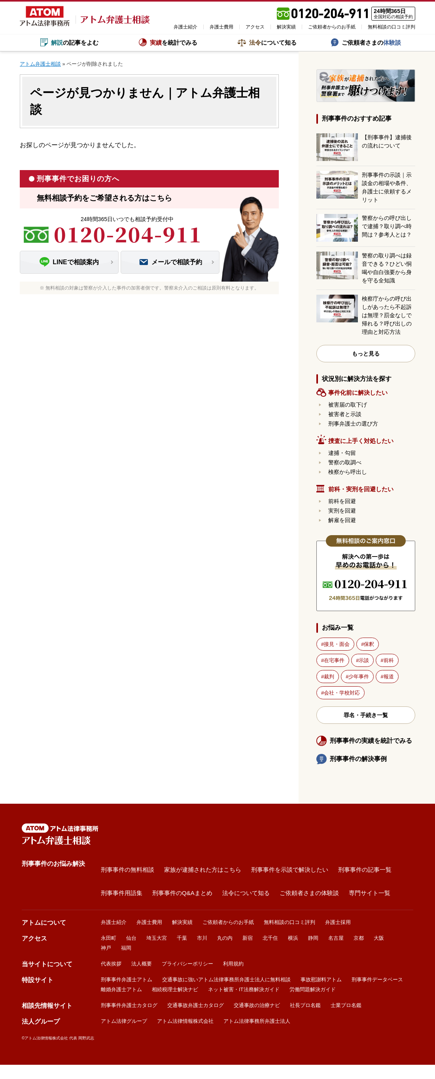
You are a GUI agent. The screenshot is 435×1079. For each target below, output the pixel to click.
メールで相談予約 (170, 262)
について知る (267, 42)
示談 (364, 660)
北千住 (270, 938)
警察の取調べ (344, 462)
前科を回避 (342, 501)
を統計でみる (168, 42)
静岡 (313, 938)
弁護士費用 (221, 27)
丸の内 (225, 938)
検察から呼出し (347, 472)
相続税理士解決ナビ (175, 989)
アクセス (255, 27)
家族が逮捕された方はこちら (202, 869)
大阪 (379, 938)
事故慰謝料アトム (321, 979)
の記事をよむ (69, 42)
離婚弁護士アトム (121, 989)
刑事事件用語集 (121, 892)
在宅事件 (334, 660)
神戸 (106, 948)
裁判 (329, 677)
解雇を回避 (342, 520)
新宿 (247, 938)
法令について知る (246, 892)
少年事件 (358, 677)
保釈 (369, 644)
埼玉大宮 (156, 938)
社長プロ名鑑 (305, 1005)
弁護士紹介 (185, 27)
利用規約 (233, 964)
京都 (359, 938)
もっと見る (366, 353)
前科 (389, 660)
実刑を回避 (342, 510)
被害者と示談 (344, 414)
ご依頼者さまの (366, 42)
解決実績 (286, 27)
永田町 (108, 938)
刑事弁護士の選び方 (353, 423)
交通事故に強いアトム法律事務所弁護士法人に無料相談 (226, 979)
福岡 (126, 948)
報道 (389, 677)
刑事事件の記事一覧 (365, 869)
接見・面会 (337, 644)
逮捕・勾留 (342, 453)
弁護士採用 (338, 922)
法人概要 (141, 964)
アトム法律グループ (124, 1021)
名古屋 (336, 938)
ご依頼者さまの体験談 (309, 892)
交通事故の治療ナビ (257, 1005)
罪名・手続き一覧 (366, 715)
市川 (202, 938)
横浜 (293, 938)
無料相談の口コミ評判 (391, 27)
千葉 (182, 938)
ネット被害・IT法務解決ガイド (244, 989)
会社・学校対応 (342, 693)
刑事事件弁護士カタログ (129, 1005)
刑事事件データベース (377, 979)
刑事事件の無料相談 (127, 869)
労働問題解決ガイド (312, 989)
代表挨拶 (111, 964)
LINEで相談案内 (69, 262)
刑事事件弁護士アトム (126, 979)
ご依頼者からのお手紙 (332, 27)
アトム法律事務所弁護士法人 (256, 1021)
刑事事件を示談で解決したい (289, 869)
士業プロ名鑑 (346, 1005)
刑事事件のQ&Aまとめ (182, 892)
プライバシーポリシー (187, 964)
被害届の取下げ (347, 404)
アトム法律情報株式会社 (185, 1021)
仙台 (131, 938)
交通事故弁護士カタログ (195, 1005)
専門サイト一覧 (369, 892)
